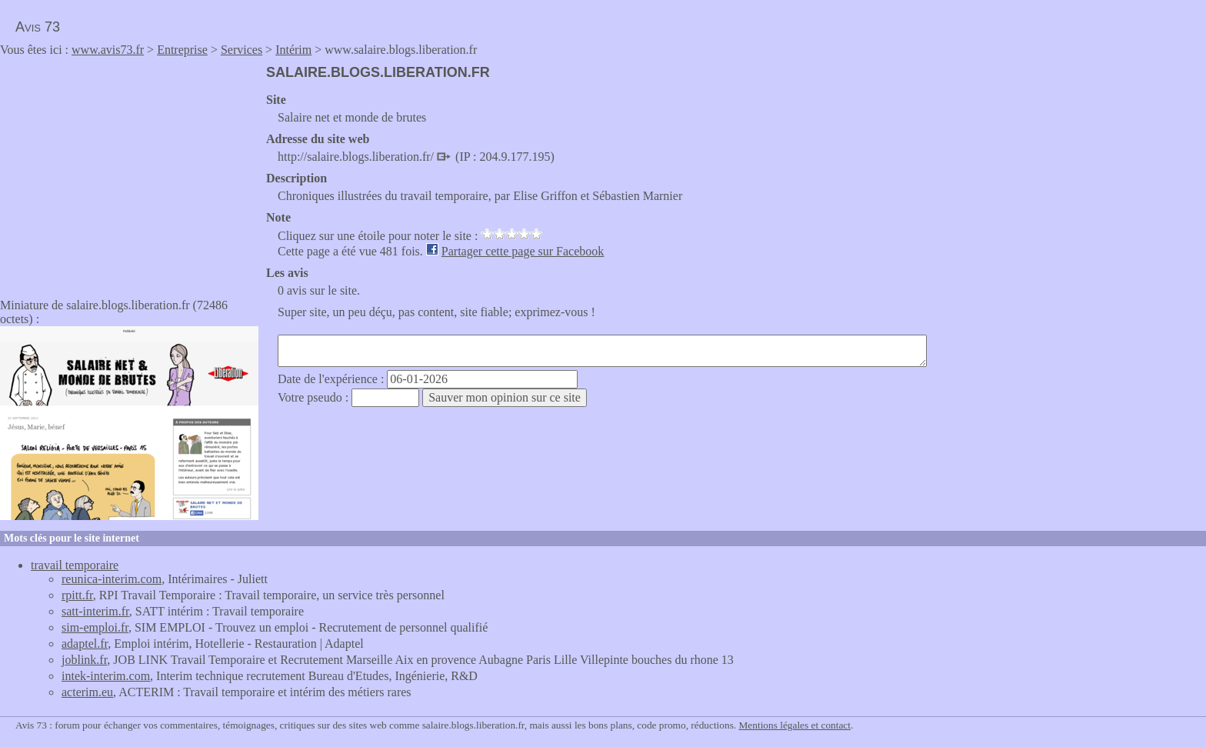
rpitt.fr (77, 595)
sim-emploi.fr (95, 627)
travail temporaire (74, 565)
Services (241, 49)
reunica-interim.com (112, 578)
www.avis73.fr (108, 49)
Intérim (293, 49)
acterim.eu (87, 692)
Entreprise (182, 49)
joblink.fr (84, 659)
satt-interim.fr (95, 611)
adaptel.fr (85, 643)
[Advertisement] (129, 172)
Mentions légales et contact (795, 725)
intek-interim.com (106, 675)
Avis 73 (37, 27)
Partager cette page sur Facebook (522, 251)
